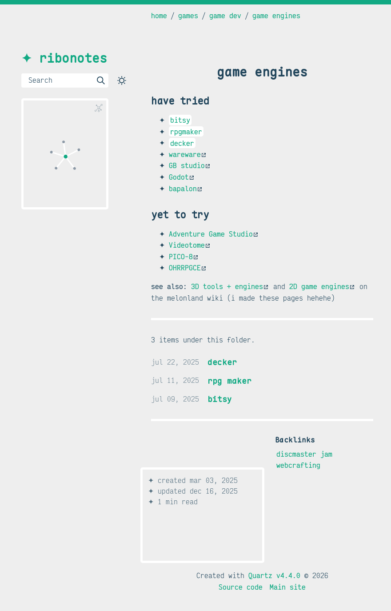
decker (182, 142)
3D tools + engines (229, 286)
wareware (187, 154)
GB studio (189, 165)
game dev (225, 15)
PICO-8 (183, 256)
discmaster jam (304, 453)
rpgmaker (186, 131)
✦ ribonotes (64, 58)
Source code (241, 587)
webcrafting (298, 465)
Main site (288, 587)
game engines (276, 15)
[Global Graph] (98, 108)
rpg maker (229, 380)
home (159, 15)
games (188, 15)
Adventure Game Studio (213, 233)
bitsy (180, 120)
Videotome (189, 245)
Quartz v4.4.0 (274, 575)
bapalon (185, 188)
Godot (181, 177)
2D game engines (321, 286)
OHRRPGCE (187, 267)
